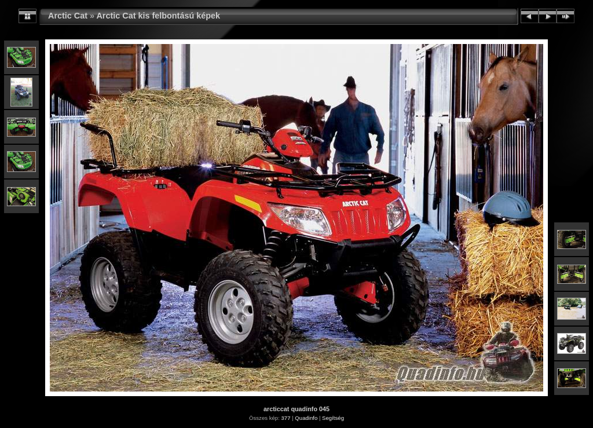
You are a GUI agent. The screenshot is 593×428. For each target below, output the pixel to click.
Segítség (333, 418)
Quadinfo (306, 418)
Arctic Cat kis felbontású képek (158, 15)
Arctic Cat (67, 15)
